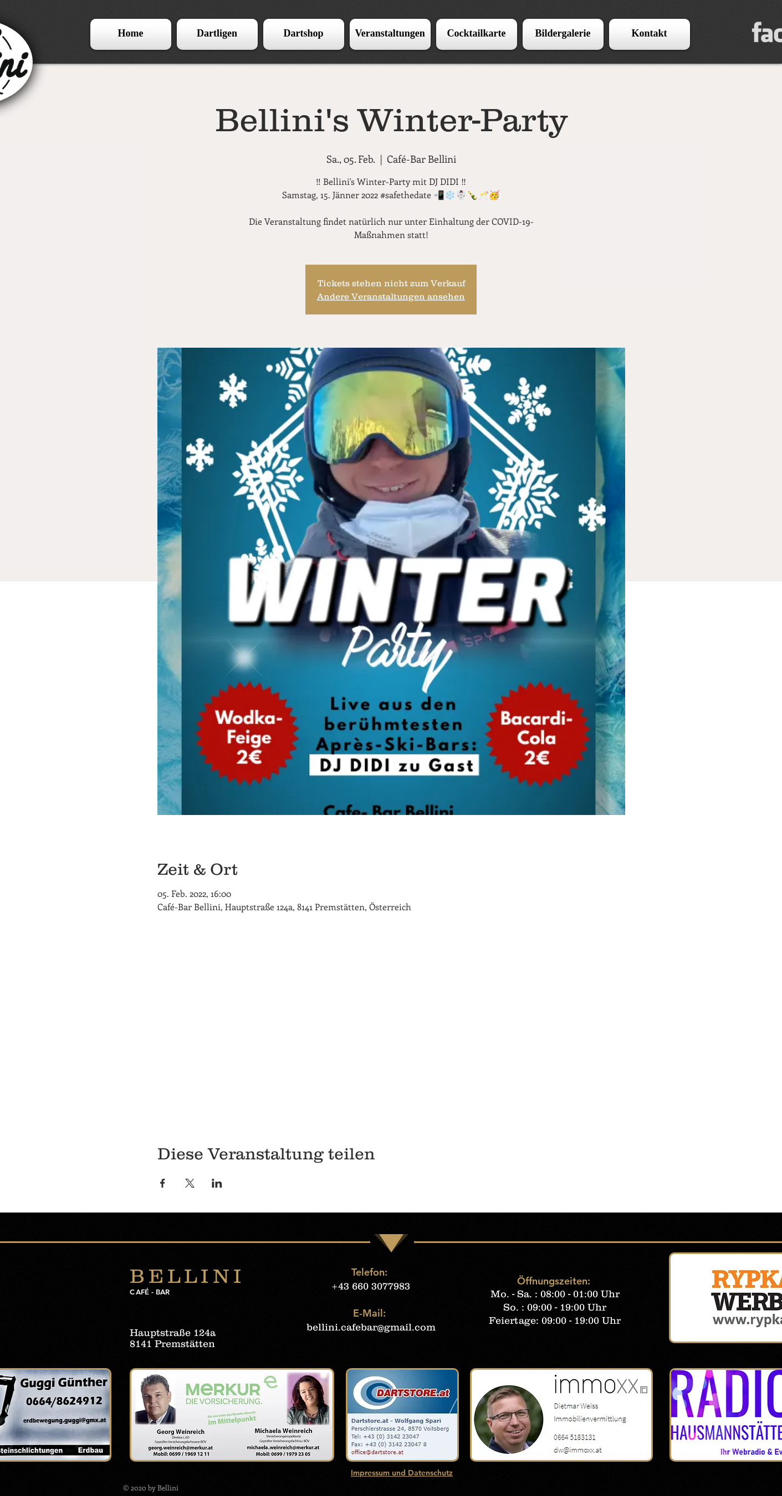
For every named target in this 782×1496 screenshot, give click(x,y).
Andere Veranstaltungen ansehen (391, 296)
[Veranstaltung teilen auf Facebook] (162, 1183)
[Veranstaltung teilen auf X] (190, 1183)
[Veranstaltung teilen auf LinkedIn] (217, 1183)
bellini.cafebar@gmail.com (371, 1327)
